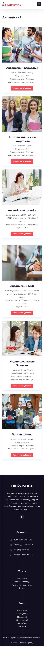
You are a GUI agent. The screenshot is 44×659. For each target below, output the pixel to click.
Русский (22, 626)
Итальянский (22, 620)
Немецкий (22, 617)
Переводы (22, 578)
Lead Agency (27, 642)
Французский (22, 613)
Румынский (22, 623)
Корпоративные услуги (22, 585)
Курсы (22, 588)
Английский (22, 610)
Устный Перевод (22, 581)
